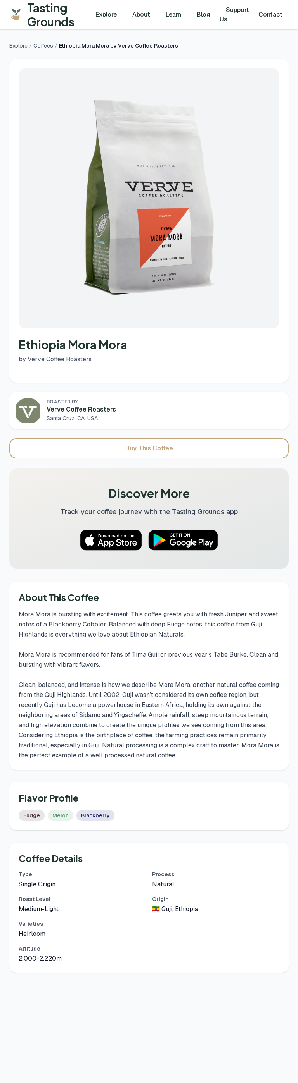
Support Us (234, 14)
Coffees (43, 45)
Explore (106, 14)
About (141, 14)
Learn (173, 14)
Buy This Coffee (149, 448)
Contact (270, 14)
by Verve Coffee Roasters (55, 359)
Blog (203, 14)
